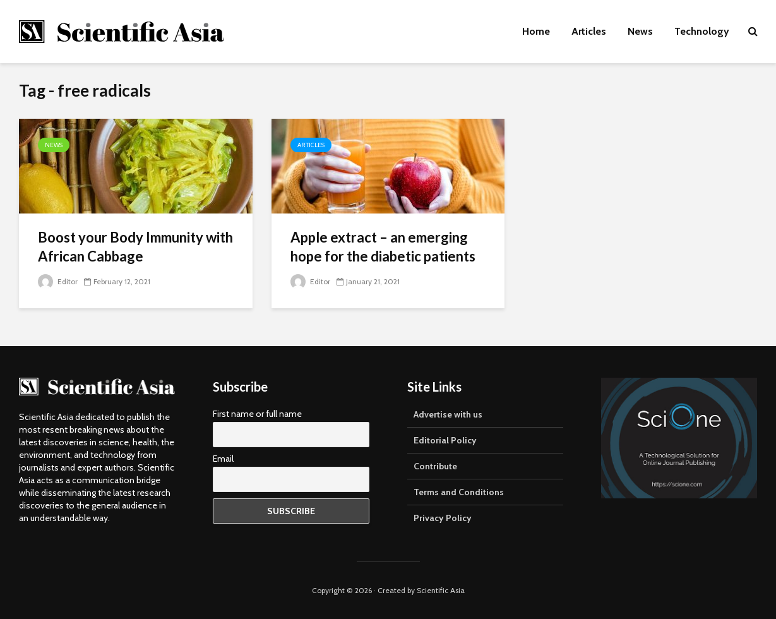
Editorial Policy (445, 440)
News (640, 31)
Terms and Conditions (459, 492)
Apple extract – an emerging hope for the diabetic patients (382, 247)
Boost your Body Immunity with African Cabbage (135, 247)
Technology (701, 31)
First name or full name (257, 413)
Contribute (435, 466)
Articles (588, 31)
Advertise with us (448, 414)
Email (223, 458)
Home (536, 31)
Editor (58, 281)
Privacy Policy (443, 518)
